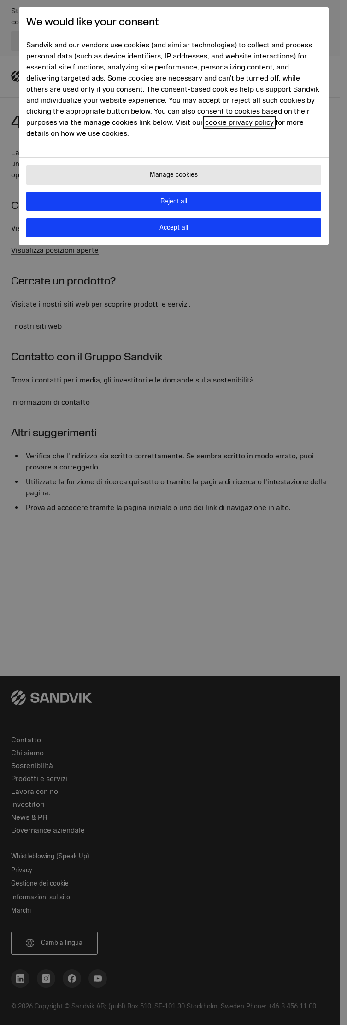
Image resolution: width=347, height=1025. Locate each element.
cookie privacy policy (239, 122)
